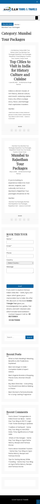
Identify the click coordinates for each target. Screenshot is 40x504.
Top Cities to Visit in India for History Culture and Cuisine (20, 70)
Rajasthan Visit (13, 206)
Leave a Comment (25, 206)
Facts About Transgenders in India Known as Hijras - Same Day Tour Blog (19, 418)
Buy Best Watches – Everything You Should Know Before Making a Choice (20, 386)
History (12, 52)
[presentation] (21, 278)
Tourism (16, 58)
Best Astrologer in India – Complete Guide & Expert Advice (18, 369)
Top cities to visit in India (15, 116)
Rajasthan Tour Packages (23, 54)
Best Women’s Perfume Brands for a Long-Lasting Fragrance (20, 393)
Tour (12, 58)
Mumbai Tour (16, 146)
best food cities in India (16, 112)
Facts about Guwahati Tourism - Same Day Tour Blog (20, 450)
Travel (22, 58)
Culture (21, 50)
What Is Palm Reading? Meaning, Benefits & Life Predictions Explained (21, 361)
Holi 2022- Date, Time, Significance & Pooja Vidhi (20, 431)
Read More (11, 109)
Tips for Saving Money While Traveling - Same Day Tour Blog (20, 460)
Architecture (14, 50)
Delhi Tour (27, 50)
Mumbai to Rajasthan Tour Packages (20, 161)
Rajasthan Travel (14, 56)
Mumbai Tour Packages (16, 202)
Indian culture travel (24, 114)
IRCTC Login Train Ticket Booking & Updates (20, 422)
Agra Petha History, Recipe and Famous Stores (19, 442)
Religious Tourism (25, 56)
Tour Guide (27, 150)
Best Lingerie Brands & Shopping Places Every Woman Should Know (20, 377)
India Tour (18, 52)
